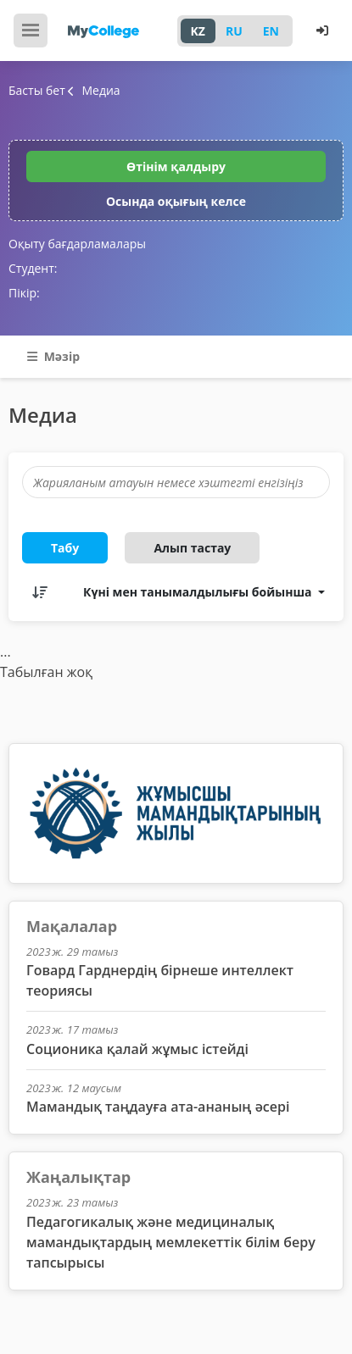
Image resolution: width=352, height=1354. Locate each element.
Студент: (32, 268)
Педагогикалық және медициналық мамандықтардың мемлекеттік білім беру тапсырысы (171, 1242)
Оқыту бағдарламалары (77, 244)
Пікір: (24, 293)
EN (271, 31)
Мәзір (53, 356)
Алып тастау (192, 548)
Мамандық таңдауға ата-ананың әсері (157, 1106)
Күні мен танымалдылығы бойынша (199, 592)
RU (234, 31)
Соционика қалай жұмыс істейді (137, 1049)
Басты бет (36, 90)
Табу (65, 548)
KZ (198, 31)
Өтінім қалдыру (176, 166)
